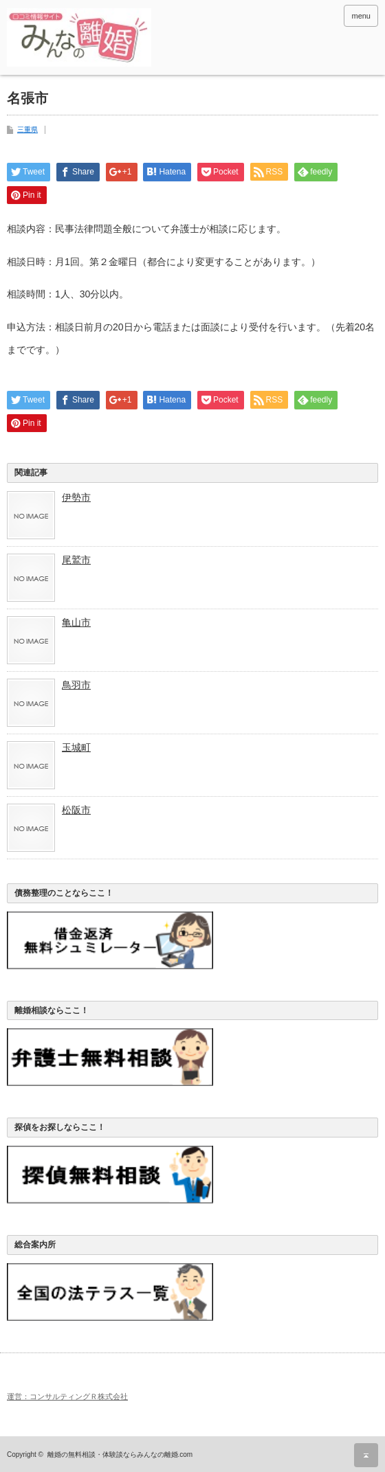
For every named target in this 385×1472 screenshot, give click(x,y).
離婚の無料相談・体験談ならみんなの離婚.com (120, 1454)
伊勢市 (76, 497)
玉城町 (76, 747)
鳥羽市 (76, 684)
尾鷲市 (76, 559)
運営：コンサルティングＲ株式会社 (67, 1396)
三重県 (27, 129)
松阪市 (76, 809)
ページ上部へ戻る (366, 1455)
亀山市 (76, 622)
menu (361, 16)
